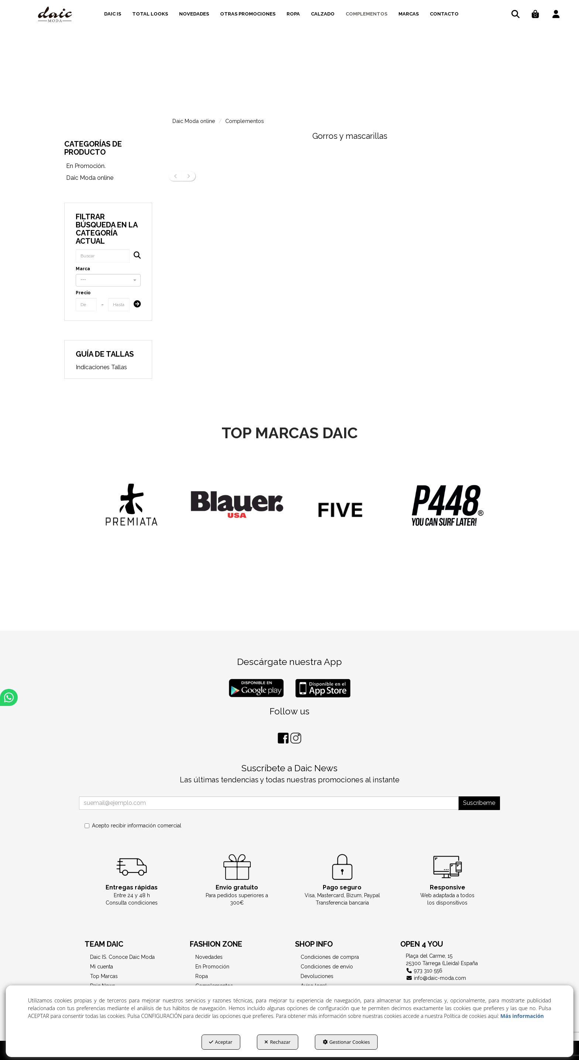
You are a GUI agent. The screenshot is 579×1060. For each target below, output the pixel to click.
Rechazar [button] (277, 1042)
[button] (55, 15)
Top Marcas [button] (104, 976)
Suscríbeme (479, 802)
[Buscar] (135, 256)
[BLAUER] (342, 504)
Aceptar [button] (220, 1042)
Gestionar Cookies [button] (346, 1042)
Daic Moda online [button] (89, 177)
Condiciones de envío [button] (327, 967)
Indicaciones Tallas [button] (101, 367)
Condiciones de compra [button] (330, 957)
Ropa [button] (201, 976)
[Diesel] (131, 515)
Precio (83, 292)
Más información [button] (522, 1015)
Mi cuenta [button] (101, 967)
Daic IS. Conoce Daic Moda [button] (122, 957)
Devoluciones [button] (317, 976)
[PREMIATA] (237, 504)
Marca (83, 268)
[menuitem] (113, 13)
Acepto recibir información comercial (133, 826)
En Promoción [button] (212, 967)
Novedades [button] (209, 957)
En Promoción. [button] (86, 165)
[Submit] (135, 304)
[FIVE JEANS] (448, 516)
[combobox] (108, 280)
